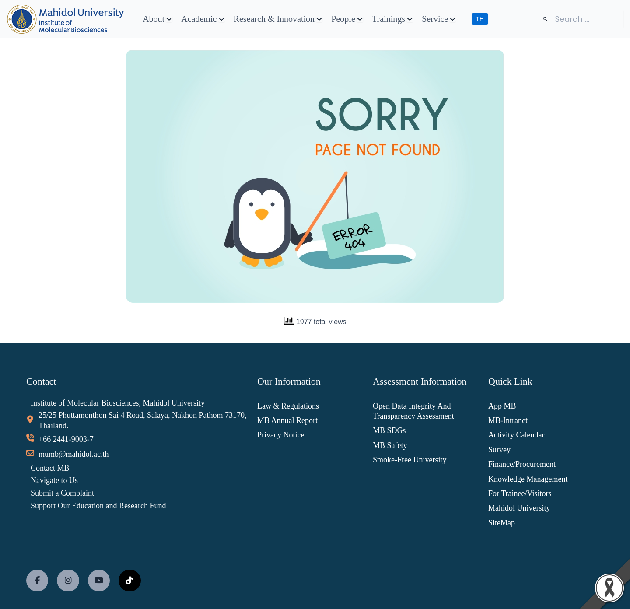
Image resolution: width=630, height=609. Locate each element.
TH (480, 18)
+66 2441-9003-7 (66, 439)
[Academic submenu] (221, 19)
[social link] (37, 581)
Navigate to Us (54, 480)
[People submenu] (360, 19)
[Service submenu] (452, 19)
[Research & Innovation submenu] (319, 19)
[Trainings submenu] (409, 19)
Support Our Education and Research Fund (98, 505)
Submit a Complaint (62, 493)
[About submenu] (169, 19)
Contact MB (50, 468)
